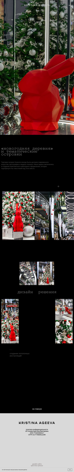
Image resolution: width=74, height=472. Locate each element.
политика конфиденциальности (37, 429)
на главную (37, 409)
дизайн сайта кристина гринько (37, 464)
